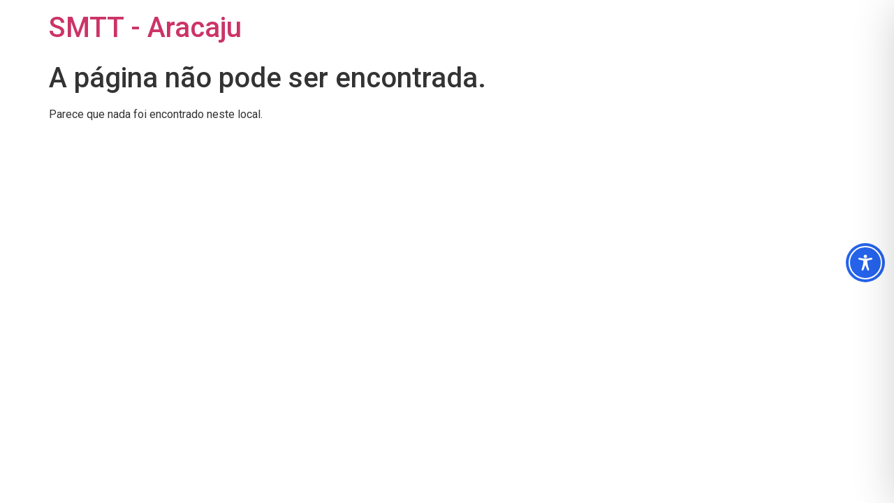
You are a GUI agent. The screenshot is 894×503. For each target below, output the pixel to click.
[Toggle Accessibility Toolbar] (865, 263)
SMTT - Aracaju (145, 27)
